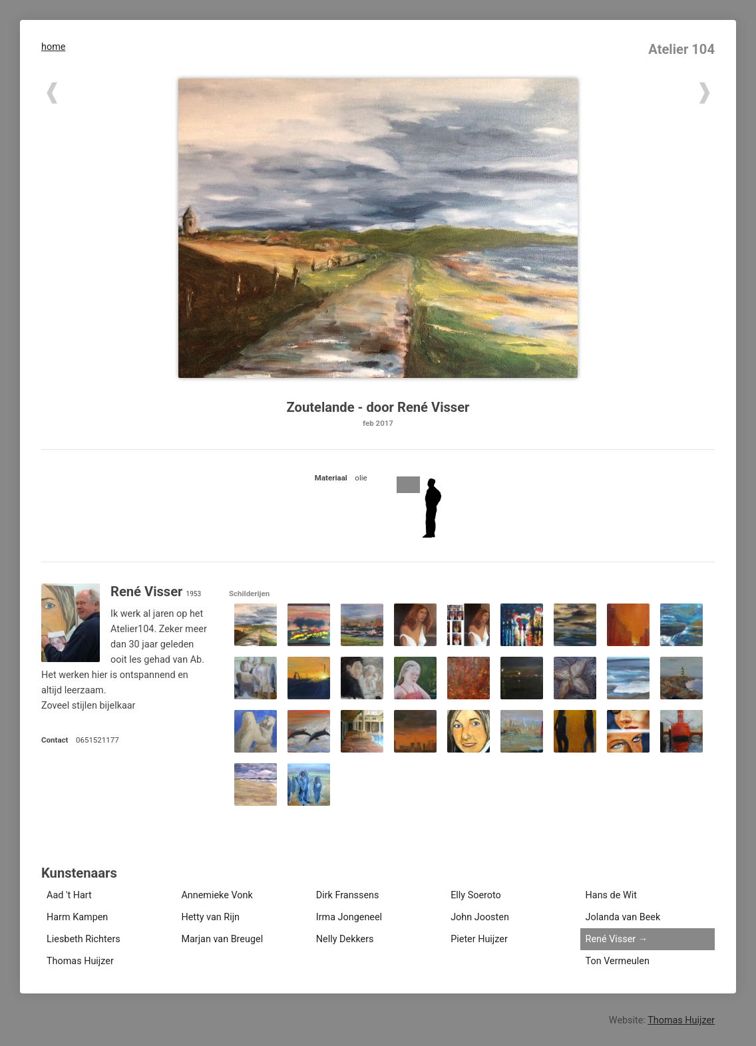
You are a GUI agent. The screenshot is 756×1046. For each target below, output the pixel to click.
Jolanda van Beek (623, 917)
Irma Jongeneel (349, 917)
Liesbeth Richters (83, 939)
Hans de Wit (611, 895)
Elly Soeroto (476, 895)
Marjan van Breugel (222, 939)
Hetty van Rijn (210, 917)
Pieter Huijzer (479, 939)
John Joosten (480, 917)
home (53, 47)
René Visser (611, 939)
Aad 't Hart (69, 895)
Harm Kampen (77, 917)
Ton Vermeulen (618, 961)
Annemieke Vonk (216, 895)
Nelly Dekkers (345, 939)
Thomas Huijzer (80, 961)
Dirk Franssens (347, 895)
